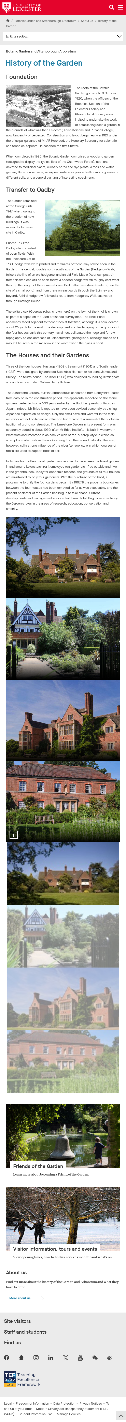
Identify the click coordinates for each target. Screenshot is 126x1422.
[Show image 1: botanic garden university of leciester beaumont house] (63, 873)
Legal (8, 1403)
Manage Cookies (69, 1414)
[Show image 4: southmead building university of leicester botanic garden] (63, 1061)
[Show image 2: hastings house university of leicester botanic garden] (63, 936)
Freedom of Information (32, 1403)
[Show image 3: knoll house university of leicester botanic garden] (63, 999)
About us (87, 21)
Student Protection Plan (36, 1414)
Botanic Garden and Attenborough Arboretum (45, 21)
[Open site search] (112, 7)
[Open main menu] (120, 7)
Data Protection (64, 1403)
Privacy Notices (91, 1403)
